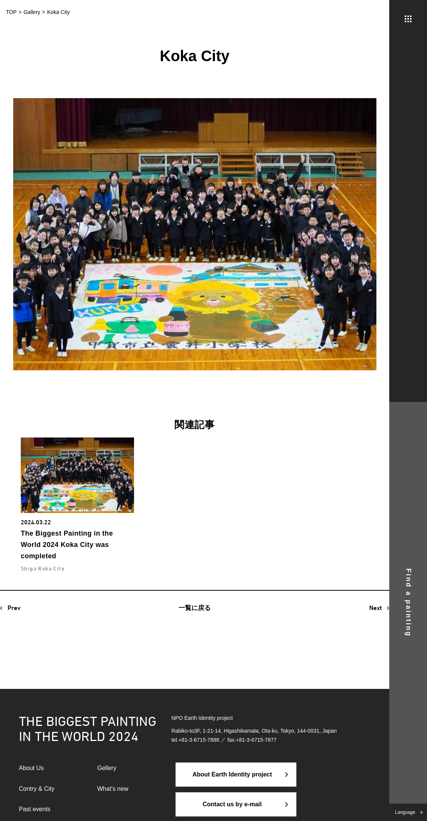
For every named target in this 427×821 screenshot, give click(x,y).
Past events (35, 809)
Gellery (107, 768)
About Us (31, 768)
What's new (112, 789)
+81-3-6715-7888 (199, 740)
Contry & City (36, 789)
